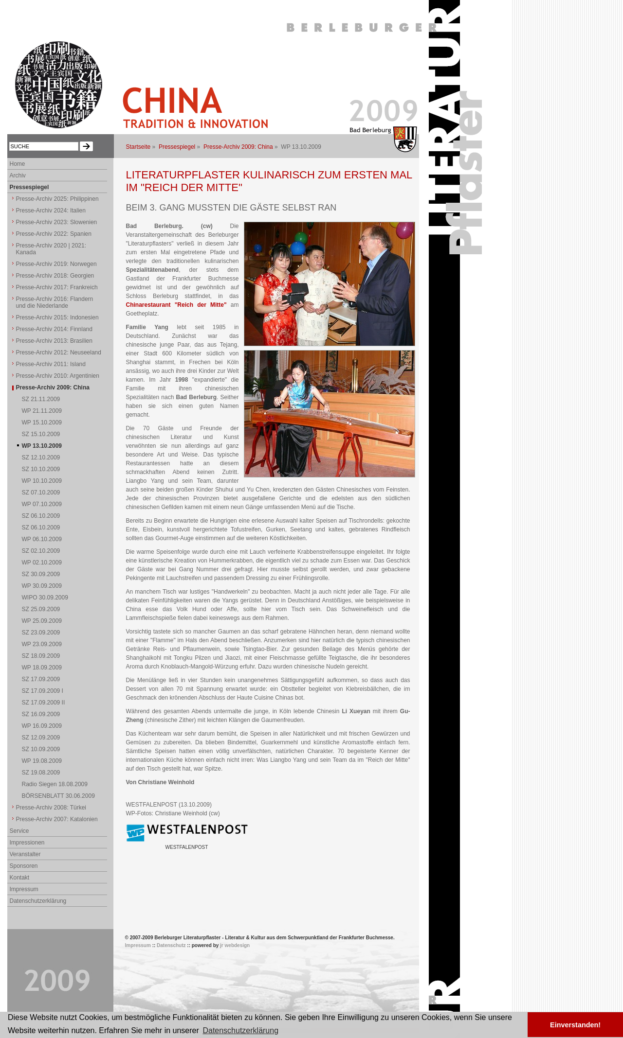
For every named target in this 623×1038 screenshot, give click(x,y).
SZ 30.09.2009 (41, 574)
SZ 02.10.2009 (41, 550)
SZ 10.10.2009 (41, 469)
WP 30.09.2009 (42, 585)
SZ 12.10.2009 (41, 457)
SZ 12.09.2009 (41, 737)
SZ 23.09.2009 (41, 632)
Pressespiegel (177, 146)
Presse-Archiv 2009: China (238, 146)
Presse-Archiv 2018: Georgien (55, 275)
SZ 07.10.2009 (41, 492)
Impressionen (27, 842)
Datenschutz (171, 945)
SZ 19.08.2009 (41, 772)
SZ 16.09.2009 (41, 714)
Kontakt (20, 877)
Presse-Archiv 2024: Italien (51, 210)
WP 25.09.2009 (42, 620)
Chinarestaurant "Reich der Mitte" (176, 304)
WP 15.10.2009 (42, 422)
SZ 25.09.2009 (41, 609)
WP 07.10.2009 (42, 504)
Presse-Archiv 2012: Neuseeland (58, 352)
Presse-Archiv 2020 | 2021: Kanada (51, 249)
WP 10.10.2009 (42, 480)
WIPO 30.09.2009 (45, 597)
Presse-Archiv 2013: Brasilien (54, 340)
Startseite (138, 146)
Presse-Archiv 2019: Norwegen (56, 264)
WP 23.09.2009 (42, 644)
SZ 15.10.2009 (41, 434)
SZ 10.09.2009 (41, 749)
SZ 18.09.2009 (41, 655)
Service (19, 830)
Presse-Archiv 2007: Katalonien (57, 819)
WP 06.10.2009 (42, 539)
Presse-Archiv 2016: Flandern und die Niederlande (54, 302)
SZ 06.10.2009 (41, 515)
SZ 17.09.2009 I (42, 690)
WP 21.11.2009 (42, 410)
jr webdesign (235, 945)
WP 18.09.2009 (42, 667)
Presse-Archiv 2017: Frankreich (57, 287)
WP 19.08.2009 (42, 760)
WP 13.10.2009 (42, 445)
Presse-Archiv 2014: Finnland (54, 329)
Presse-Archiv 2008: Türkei (51, 807)
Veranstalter (25, 854)
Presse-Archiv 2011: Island (51, 364)
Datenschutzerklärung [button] (240, 1030)
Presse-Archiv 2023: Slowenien (56, 222)
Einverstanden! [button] (575, 1025)
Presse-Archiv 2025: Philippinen (57, 198)
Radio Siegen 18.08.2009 (55, 784)
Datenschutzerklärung (38, 900)
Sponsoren (24, 865)
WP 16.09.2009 (42, 725)
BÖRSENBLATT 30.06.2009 (58, 795)
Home (17, 163)
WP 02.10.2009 (42, 562)
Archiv (18, 175)
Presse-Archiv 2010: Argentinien (57, 375)
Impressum (24, 889)
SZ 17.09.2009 (41, 679)
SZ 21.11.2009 (41, 399)
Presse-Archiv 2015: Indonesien (57, 317)
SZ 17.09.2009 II (43, 702)
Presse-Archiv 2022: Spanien (54, 233)
